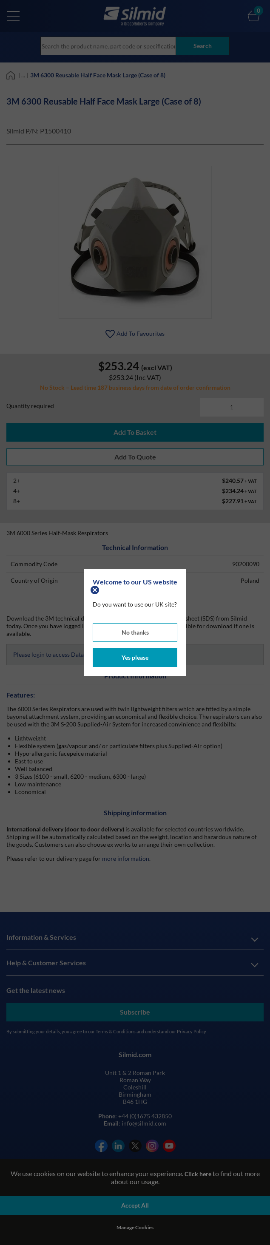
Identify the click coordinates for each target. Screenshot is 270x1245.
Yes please (135, 657)
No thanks (135, 632)
